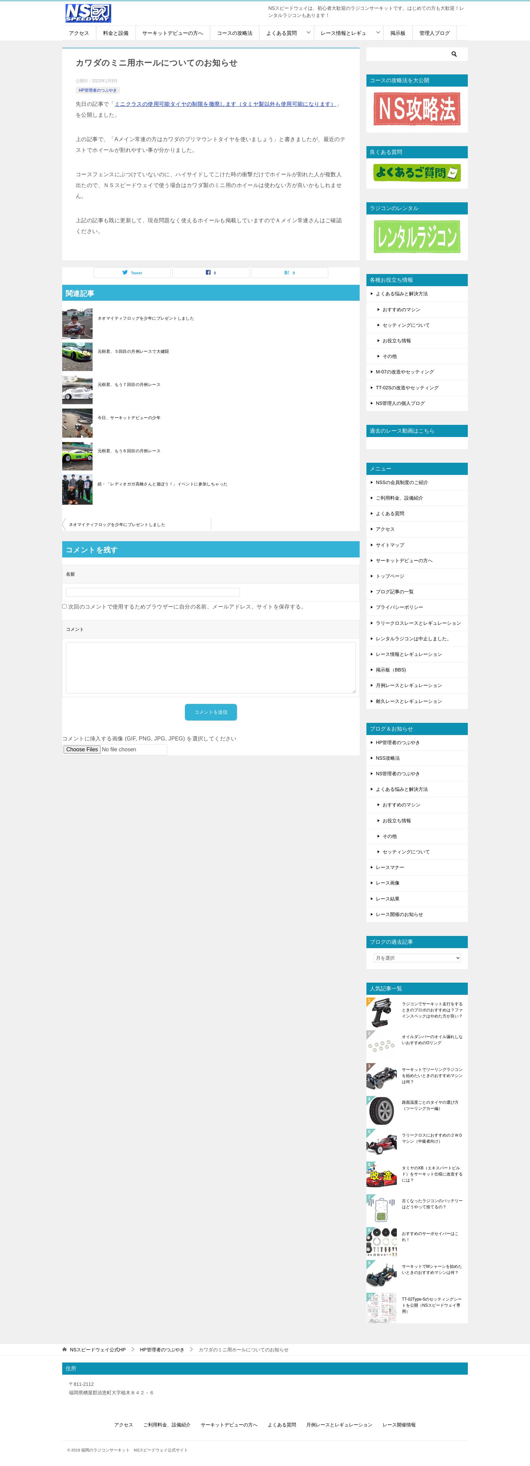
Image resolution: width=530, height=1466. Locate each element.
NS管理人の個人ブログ (400, 403)
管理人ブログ (434, 33)
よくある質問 (281, 33)
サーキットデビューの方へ (172, 33)
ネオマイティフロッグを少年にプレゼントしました (146, 318)
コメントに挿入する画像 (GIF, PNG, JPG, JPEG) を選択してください (149, 738)
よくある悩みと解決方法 (402, 293)
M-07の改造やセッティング (405, 371)
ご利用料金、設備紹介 (399, 498)
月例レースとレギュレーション (409, 685)
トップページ (390, 576)
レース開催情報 (399, 1424)
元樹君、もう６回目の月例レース (129, 451)
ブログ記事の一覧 (395, 591)
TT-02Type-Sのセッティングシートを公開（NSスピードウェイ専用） (432, 1305)
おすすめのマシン (401, 309)
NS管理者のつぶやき (398, 773)
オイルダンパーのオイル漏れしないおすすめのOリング (432, 1039)
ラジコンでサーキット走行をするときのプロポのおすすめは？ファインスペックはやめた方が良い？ (432, 1010)
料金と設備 (115, 33)
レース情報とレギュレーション (409, 654)
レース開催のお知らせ (399, 914)
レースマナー (390, 867)
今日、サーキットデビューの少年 (129, 417)
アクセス (79, 33)
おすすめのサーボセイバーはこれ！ (430, 1236)
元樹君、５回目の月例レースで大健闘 (133, 351)
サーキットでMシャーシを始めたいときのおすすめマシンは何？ (432, 1269)
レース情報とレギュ (343, 33)
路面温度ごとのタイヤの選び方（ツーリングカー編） (430, 1105)
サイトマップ (390, 545)
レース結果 (388, 898)
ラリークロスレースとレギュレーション (418, 623)
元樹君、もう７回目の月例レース (129, 384)
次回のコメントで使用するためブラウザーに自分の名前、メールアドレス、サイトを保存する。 (187, 607)
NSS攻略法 (388, 758)
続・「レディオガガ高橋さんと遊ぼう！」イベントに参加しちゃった (162, 484)
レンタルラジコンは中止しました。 (414, 638)
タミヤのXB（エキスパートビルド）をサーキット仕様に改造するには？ (432, 1174)
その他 (390, 356)
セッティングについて (406, 325)
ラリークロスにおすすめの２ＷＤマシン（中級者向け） (432, 1138)
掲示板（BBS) (391, 669)
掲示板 (398, 33)
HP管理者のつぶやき (98, 90)
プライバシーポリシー (399, 607)
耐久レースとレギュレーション (409, 701)
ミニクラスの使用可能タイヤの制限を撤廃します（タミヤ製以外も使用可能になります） (225, 104)
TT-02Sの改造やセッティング (407, 387)
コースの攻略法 (234, 33)
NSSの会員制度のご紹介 (402, 482)
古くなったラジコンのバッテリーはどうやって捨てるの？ (432, 1203)
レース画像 (388, 883)
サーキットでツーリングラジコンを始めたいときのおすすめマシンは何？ (432, 1075)
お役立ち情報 (397, 340)
